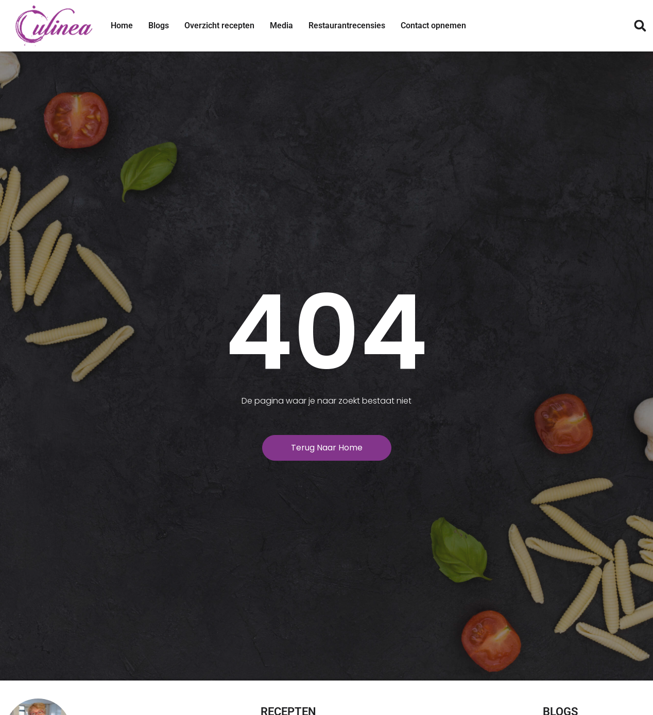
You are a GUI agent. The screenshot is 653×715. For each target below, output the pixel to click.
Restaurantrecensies (346, 25)
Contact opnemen (433, 25)
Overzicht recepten (219, 25)
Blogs (158, 25)
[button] (640, 26)
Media (281, 25)
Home (122, 25)
